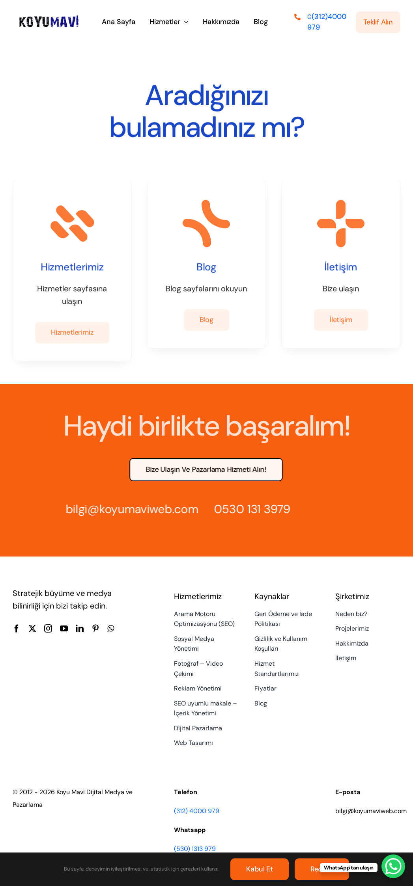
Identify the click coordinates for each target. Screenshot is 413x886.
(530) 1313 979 (195, 849)
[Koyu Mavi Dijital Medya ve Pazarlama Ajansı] (49, 17)
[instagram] (48, 629)
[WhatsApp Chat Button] (393, 866)
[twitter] (32, 629)
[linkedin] (80, 629)
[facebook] (17, 629)
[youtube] (64, 629)
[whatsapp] (110, 629)
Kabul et (259, 869)
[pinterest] (95, 629)
